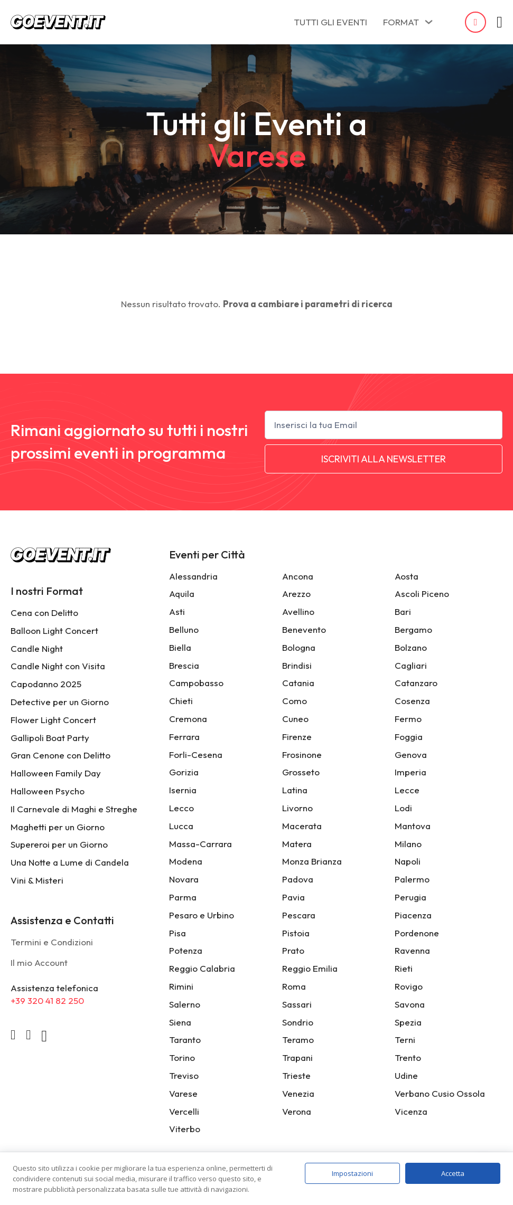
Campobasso (196, 682)
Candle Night (37, 648)
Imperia (410, 771)
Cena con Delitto (44, 612)
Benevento (304, 629)
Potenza (185, 950)
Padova (297, 879)
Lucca (181, 825)
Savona (410, 1004)
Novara (184, 879)
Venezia (298, 1093)
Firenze (297, 736)
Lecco (181, 807)
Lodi (403, 807)
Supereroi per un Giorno (59, 844)
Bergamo (413, 629)
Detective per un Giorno (60, 701)
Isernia (183, 789)
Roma (294, 986)
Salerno (184, 1004)
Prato (293, 950)
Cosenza (412, 700)
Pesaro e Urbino (201, 915)
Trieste (296, 1075)
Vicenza (411, 1111)
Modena (185, 861)
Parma (183, 897)
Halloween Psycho (48, 790)
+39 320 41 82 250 (47, 1000)
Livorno (297, 807)
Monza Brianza (312, 861)
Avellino (298, 611)
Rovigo (409, 986)
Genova (411, 754)
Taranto (185, 1039)
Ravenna (412, 950)
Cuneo (295, 718)
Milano (408, 843)
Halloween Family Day (56, 773)
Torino (182, 1057)
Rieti (404, 968)
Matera (297, 843)
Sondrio (297, 1022)
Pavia (293, 897)
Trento (408, 1057)
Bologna (298, 647)
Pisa (177, 932)
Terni (405, 1039)
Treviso (184, 1075)
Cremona (188, 718)
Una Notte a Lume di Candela (70, 862)
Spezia (408, 1022)
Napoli (408, 861)
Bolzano (411, 647)
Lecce (407, 789)
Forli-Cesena (195, 754)
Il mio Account (39, 962)
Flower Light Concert (53, 719)
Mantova (413, 825)
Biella (180, 647)
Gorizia (184, 771)
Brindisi (297, 665)
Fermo (408, 718)
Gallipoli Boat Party (50, 737)
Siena (180, 1022)
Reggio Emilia (310, 968)
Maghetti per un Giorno (58, 826)
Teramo (298, 1039)
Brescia (184, 665)
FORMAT (401, 21)
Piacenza (413, 915)
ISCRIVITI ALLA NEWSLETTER (383, 459)
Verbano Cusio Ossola (440, 1093)
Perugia (410, 897)
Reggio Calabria (202, 968)
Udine (406, 1075)
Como (294, 700)
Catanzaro (416, 682)
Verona (296, 1111)
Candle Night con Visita (58, 665)
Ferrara (184, 736)
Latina (294, 789)
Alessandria (193, 576)
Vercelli (184, 1111)
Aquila (181, 593)
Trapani (297, 1057)
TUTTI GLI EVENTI (330, 21)
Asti (177, 611)
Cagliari (411, 665)
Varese (183, 1093)
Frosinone (302, 754)
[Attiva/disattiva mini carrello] (499, 22)
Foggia (409, 736)
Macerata (302, 825)
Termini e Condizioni (52, 941)
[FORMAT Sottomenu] (428, 22)
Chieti (181, 700)
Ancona (297, 576)
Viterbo (184, 1128)
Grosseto (301, 771)
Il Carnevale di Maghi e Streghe (74, 808)
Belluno (184, 629)
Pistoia (296, 932)
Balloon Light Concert (54, 630)
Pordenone (417, 932)
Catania (298, 682)
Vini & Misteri (37, 880)
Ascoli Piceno (422, 593)
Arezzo (296, 593)
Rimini (181, 986)
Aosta (406, 576)
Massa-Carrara (200, 843)
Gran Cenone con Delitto (60, 755)
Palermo (412, 879)
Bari (403, 611)
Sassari (297, 1004)
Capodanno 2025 (46, 683)
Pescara (298, 915)
